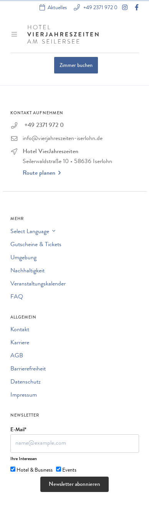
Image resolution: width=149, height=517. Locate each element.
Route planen (42, 173)
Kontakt (19, 330)
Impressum (23, 395)
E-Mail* (18, 430)
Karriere (19, 343)
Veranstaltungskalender (38, 284)
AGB (16, 356)
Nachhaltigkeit (27, 271)
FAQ (16, 297)
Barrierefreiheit (28, 369)
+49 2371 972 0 (100, 7)
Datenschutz (25, 382)
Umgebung (23, 258)
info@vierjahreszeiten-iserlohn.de (63, 139)
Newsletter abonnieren (74, 485)
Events (69, 470)
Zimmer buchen (76, 65)
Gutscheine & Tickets (35, 245)
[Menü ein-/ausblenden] (15, 34)
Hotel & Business (35, 470)
